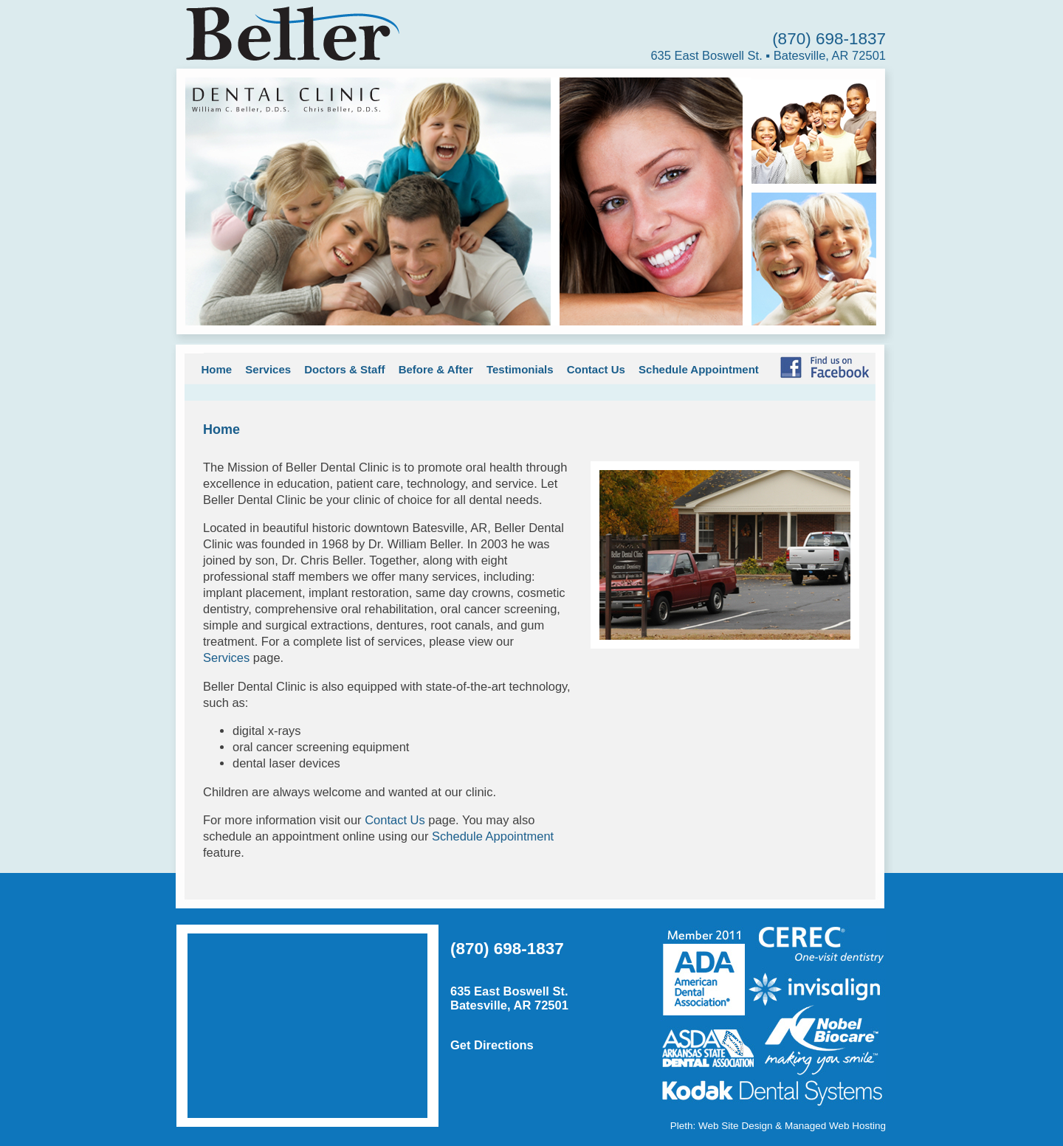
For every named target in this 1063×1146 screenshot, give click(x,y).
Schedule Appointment (699, 369)
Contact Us (596, 369)
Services (268, 369)
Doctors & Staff (344, 369)
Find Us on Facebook (824, 366)
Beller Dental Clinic (289, 32)
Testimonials (520, 369)
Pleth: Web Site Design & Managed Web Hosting (778, 1125)
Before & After (436, 369)
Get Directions (492, 1045)
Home (217, 369)
